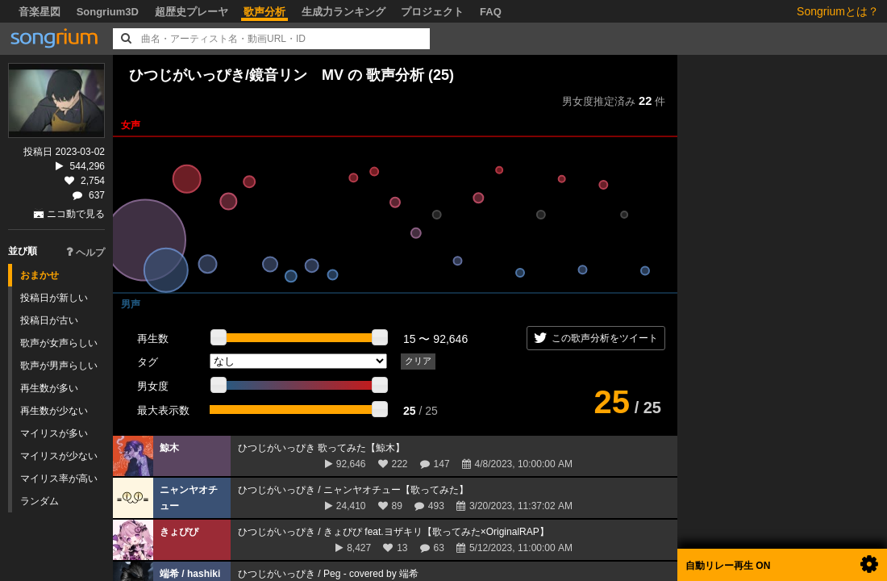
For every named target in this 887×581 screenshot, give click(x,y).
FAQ (491, 12)
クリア (418, 361)
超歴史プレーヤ (191, 12)
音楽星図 (39, 12)
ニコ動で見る (76, 213)
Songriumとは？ (838, 11)
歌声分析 (264, 12)
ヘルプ (85, 252)
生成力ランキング (343, 12)
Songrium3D (108, 12)
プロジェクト (432, 12)
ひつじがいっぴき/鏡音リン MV (236, 75)
